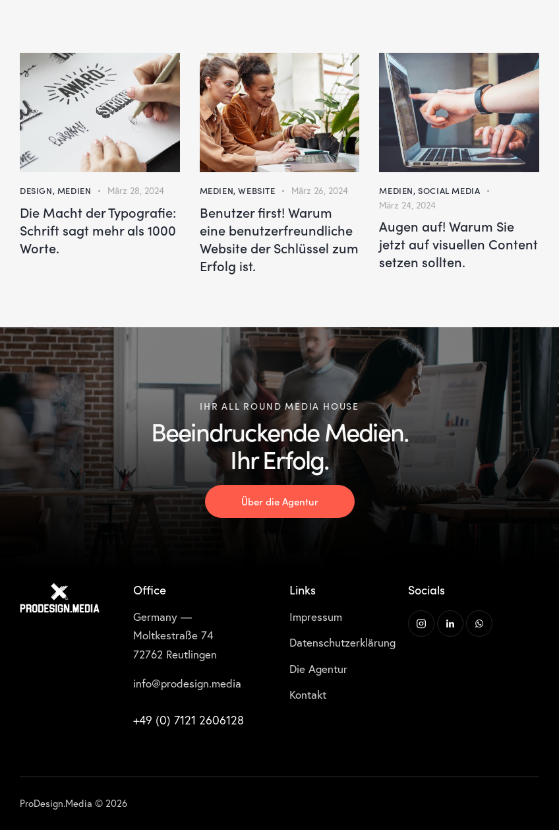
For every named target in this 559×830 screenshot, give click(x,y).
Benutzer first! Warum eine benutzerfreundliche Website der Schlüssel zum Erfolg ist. (279, 238)
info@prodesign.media (187, 683)
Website (256, 190)
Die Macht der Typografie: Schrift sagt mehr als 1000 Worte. (98, 230)
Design (36, 190)
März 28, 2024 (135, 190)
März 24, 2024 (407, 205)
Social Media (449, 190)
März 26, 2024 (319, 190)
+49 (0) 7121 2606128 (188, 720)
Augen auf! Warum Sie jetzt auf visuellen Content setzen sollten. (458, 244)
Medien (74, 190)
